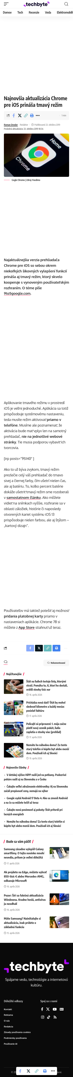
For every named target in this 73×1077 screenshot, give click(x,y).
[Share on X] (19, 115)
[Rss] (55, 1017)
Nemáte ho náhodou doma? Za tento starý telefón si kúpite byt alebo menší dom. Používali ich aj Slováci (47, 749)
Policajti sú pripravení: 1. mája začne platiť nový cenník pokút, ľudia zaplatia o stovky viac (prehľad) (46, 728)
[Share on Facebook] (13, 115)
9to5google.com (17, 293)
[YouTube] (54, 1009)
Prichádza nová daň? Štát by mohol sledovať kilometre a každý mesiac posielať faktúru (45, 706)
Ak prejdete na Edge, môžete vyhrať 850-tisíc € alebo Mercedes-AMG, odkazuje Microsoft (25, 876)
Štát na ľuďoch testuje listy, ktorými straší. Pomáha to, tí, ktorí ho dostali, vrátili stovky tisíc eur (47, 685)
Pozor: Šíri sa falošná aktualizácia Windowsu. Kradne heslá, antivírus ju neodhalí (25, 900)
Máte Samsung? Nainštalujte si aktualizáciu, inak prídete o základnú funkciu (22, 923)
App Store (26, 627)
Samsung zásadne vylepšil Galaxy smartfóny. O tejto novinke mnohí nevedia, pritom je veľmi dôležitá (24, 853)
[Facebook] (42, 1009)
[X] (48, 1009)
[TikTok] (49, 1017)
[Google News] (61, 1009)
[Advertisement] (36, 54)
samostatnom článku (23, 497)
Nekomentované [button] (56, 663)
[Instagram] (42, 1017)
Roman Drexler (11, 124)
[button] (7, 4)
